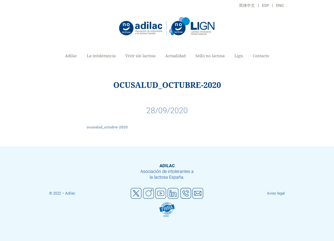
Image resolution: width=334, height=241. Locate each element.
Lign (238, 56)
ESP (265, 5)
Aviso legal (276, 193)
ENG (280, 5)
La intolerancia (101, 56)
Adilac (71, 56)
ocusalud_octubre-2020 (107, 127)
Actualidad (175, 56)
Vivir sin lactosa (140, 56)
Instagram (148, 193)
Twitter (136, 193)
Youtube (161, 193)
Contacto (261, 56)
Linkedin (173, 193)
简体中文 (247, 5)
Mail (198, 193)
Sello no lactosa (210, 56)
